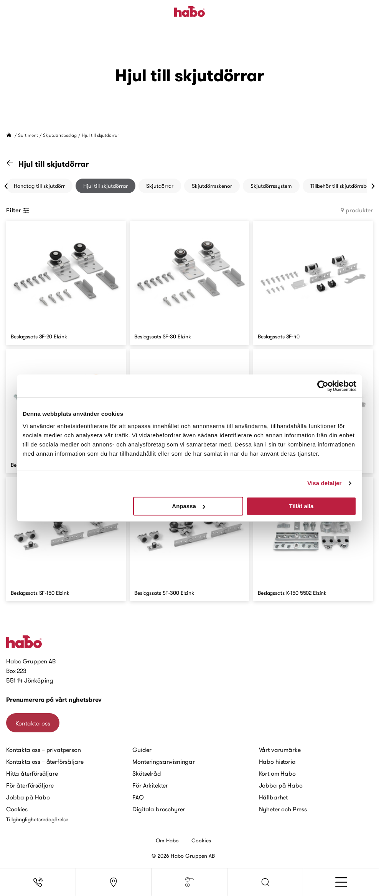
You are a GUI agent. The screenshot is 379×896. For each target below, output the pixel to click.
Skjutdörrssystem (271, 185)
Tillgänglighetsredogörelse (37, 819)
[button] (265, 882)
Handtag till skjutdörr (39, 185)
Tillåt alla (301, 506)
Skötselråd (146, 773)
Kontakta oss (32, 723)
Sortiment (28, 135)
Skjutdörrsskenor (212, 185)
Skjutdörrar (159, 185)
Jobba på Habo (28, 797)
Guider (141, 749)
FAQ (138, 797)
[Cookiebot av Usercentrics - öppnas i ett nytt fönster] (322, 386)
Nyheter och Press (283, 809)
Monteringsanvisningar (163, 761)
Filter (17, 210)
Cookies (17, 809)
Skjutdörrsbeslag (60, 135)
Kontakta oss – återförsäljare (44, 761)
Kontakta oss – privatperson (43, 749)
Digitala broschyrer (158, 809)
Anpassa (188, 506)
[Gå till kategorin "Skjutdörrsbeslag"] (14, 164)
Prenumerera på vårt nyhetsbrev (54, 700)
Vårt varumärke (280, 749)
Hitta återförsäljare (32, 773)
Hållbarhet (273, 797)
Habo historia (277, 761)
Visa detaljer (324, 483)
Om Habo (167, 840)
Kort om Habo (277, 773)
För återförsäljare (30, 785)
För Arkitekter (150, 785)
